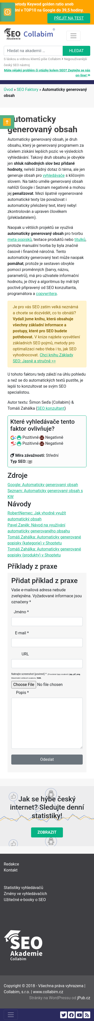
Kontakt (11, 870)
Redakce (11, 864)
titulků (79, 239)
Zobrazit (47, 832)
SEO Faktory (27, 89)
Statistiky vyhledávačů (23, 887)
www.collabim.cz (48, 991)
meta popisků (20, 239)
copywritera (46, 293)
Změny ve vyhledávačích (25, 893)
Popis (22, 692)
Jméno (21, 612)
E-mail (22, 633)
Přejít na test (69, 18)
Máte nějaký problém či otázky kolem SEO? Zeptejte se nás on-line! (47, 72)
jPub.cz (83, 997)
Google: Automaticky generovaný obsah (43, 484)
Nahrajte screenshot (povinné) (45, 676)
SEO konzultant (50, 408)
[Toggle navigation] (73, 36)
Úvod (8, 89)
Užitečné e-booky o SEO (25, 899)
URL (25, 654)
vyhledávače (54, 175)
